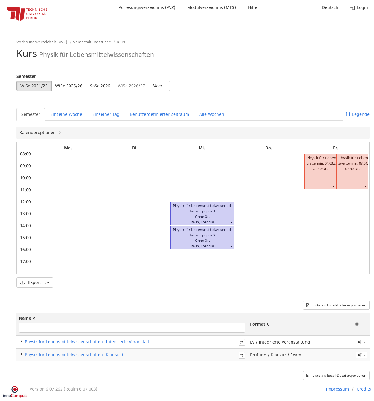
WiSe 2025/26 (68, 86)
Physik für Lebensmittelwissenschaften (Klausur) (74, 354)
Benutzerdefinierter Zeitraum (159, 114)
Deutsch (330, 7)
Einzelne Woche (66, 114)
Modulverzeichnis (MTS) (211, 7)
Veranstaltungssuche (92, 42)
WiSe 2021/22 (34, 86)
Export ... (34, 282)
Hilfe (252, 7)
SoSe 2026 (100, 86)
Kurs (121, 42)
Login (359, 7)
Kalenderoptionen (38, 132)
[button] (231, 221)
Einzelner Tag (106, 114)
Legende (357, 114)
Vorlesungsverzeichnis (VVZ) (147, 7)
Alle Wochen (211, 114)
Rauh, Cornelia (202, 222)
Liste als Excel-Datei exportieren (336, 305)
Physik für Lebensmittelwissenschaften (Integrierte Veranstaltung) (232, 205)
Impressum (337, 389)
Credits (364, 389)
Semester (26, 76)
